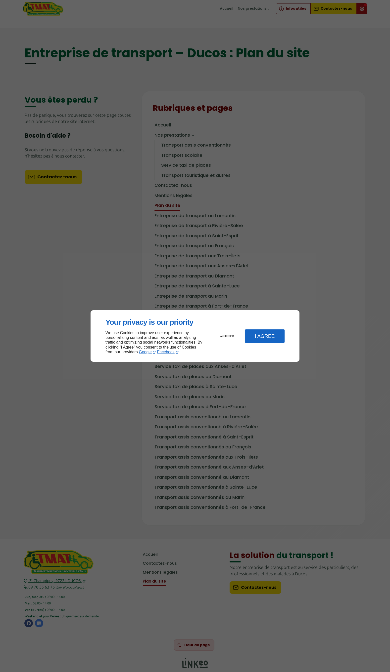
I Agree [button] (265, 336)
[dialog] (195, 336)
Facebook (166, 352)
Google (145, 352)
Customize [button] (227, 336)
